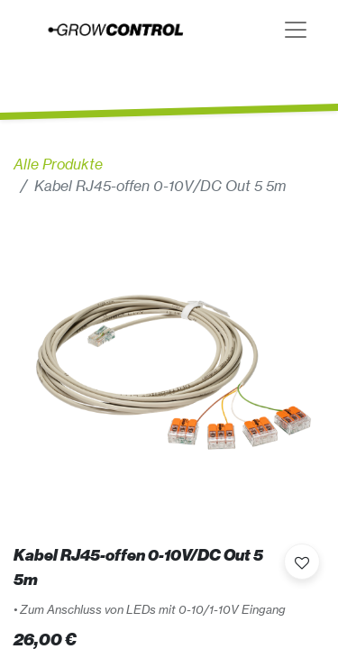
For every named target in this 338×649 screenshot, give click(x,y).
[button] (302, 562)
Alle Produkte (58, 164)
